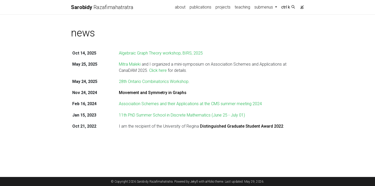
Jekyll (194, 181)
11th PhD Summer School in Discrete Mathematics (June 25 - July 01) (182, 115)
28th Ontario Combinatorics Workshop (154, 81)
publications (200, 7)
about (180, 7)
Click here (158, 70)
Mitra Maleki (130, 64)
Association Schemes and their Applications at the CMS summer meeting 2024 (190, 103)
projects (222, 7)
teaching (242, 7)
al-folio (209, 181)
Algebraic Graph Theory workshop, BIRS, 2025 (161, 53)
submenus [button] (264, 7)
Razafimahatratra (102, 7)
